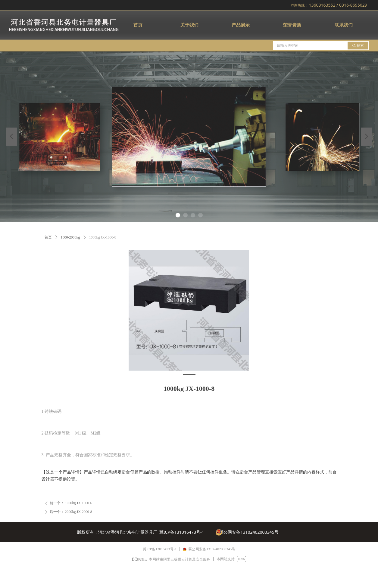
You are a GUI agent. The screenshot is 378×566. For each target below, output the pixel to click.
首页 (48, 237)
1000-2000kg (70, 237)
